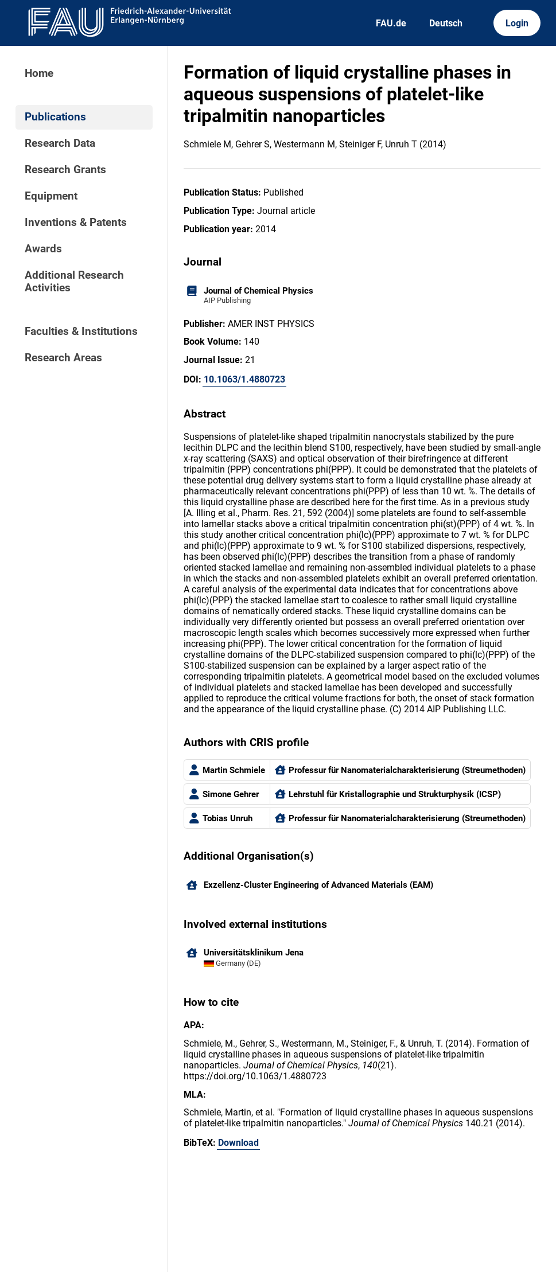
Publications (55, 117)
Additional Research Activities (74, 281)
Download (238, 1142)
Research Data (60, 143)
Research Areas (63, 358)
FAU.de (391, 23)
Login (517, 23)
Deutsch (445, 23)
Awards (43, 249)
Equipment (51, 196)
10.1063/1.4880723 (244, 379)
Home (39, 73)
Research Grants (65, 169)
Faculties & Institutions (81, 331)
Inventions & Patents (76, 222)
